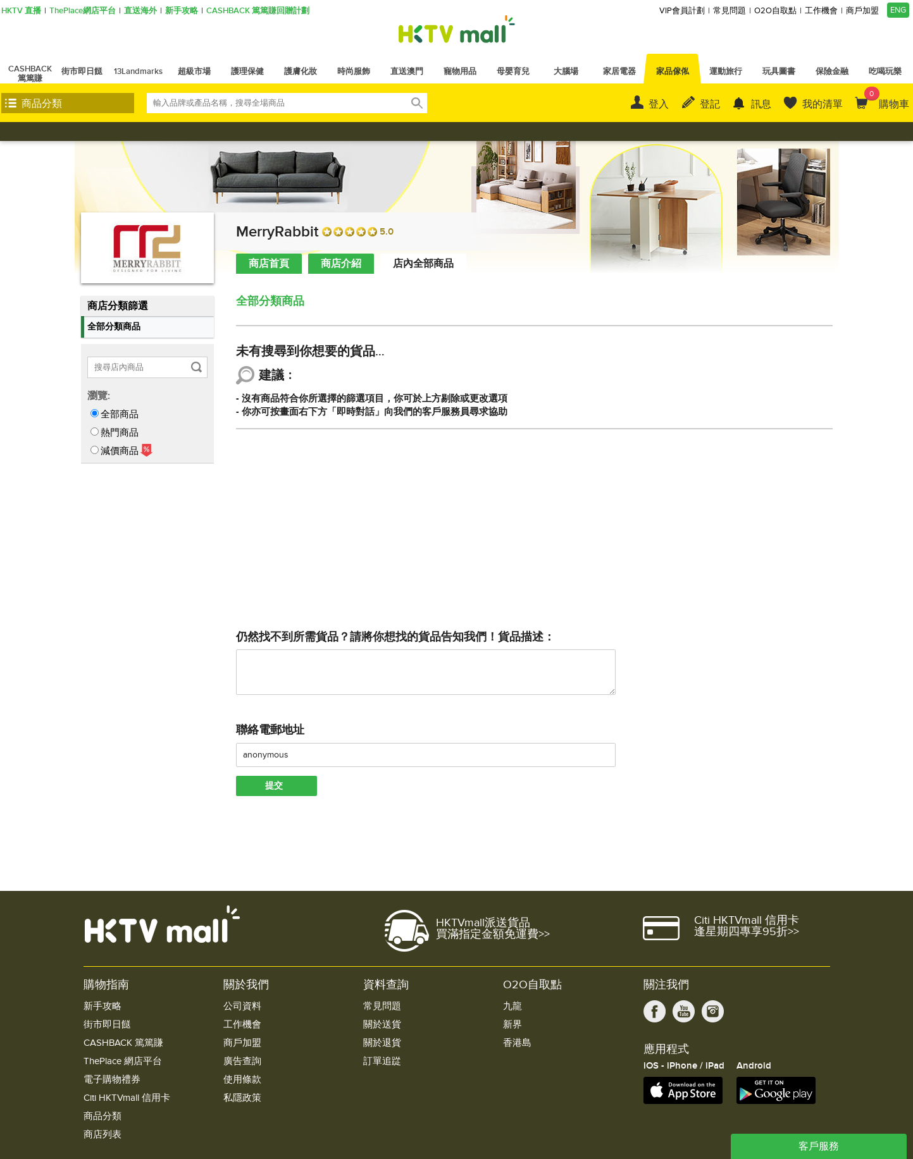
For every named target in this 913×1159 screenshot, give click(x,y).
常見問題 (729, 11)
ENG (898, 10)
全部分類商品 (113, 326)
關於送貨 (382, 1024)
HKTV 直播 (21, 11)
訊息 (761, 104)
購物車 (886, 99)
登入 (659, 104)
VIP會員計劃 (682, 11)
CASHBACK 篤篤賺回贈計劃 (257, 11)
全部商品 (120, 414)
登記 (710, 104)
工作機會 (821, 11)
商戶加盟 (862, 11)
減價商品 (120, 451)
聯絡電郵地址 (270, 730)
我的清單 (822, 104)
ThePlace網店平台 (82, 11)
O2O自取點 (775, 11)
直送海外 (140, 11)
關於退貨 (382, 1043)
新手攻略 (181, 11)
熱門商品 (120, 432)
